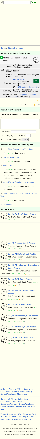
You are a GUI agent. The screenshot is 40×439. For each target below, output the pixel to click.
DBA (20, 416)
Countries (28, 391)
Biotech (9, 421)
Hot (8, 401)
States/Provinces (15, 48)
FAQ (30, 421)
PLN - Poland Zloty (11, 159)
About (14, 401)
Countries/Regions (9, 406)
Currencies (6, 394)
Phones (17, 421)
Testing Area (8, 167)
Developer (11, 416)
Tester (3, 416)
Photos (19, 409)
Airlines (4, 391)
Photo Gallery (26, 394)
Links (31, 419)
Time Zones (17, 404)
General (15, 394)
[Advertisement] (20, 25)
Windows (27, 416)
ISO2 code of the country (27, 87)
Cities (20, 391)
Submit (25, 142)
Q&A (3, 421)
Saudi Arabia (18, 79)
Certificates (16, 419)
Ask (2, 411)
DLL (2, 419)
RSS (33, 409)
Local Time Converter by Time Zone (18, 151)
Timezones (22, 396)
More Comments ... (9, 206)
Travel (24, 421)
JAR (34, 416)
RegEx (25, 419)
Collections (23, 401)
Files (7, 419)
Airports (12, 391)
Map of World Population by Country (18, 184)
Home (3, 48)
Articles (26, 409)
